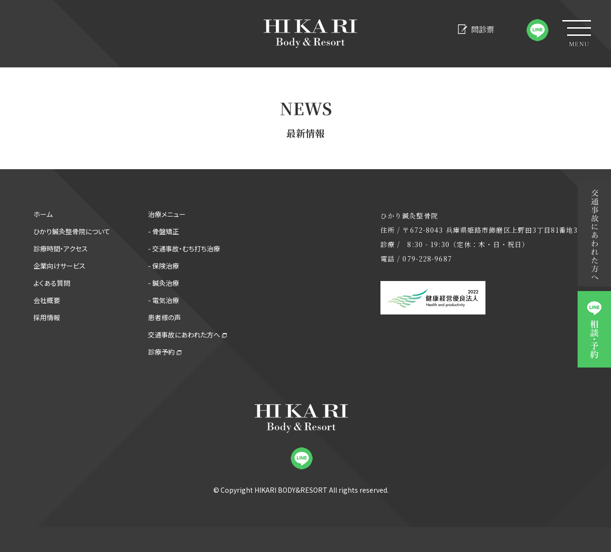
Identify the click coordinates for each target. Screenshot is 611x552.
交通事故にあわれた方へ (184, 334)
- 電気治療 (163, 300)
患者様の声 (164, 317)
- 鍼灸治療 (163, 283)
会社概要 (46, 300)
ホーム (43, 214)
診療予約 (161, 352)
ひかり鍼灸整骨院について (71, 231)
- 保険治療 (163, 266)
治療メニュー (167, 214)
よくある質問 (51, 283)
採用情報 (46, 317)
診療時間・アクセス (60, 248)
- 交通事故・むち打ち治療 (184, 248)
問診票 (476, 29)
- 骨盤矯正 (163, 231)
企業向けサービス (59, 266)
